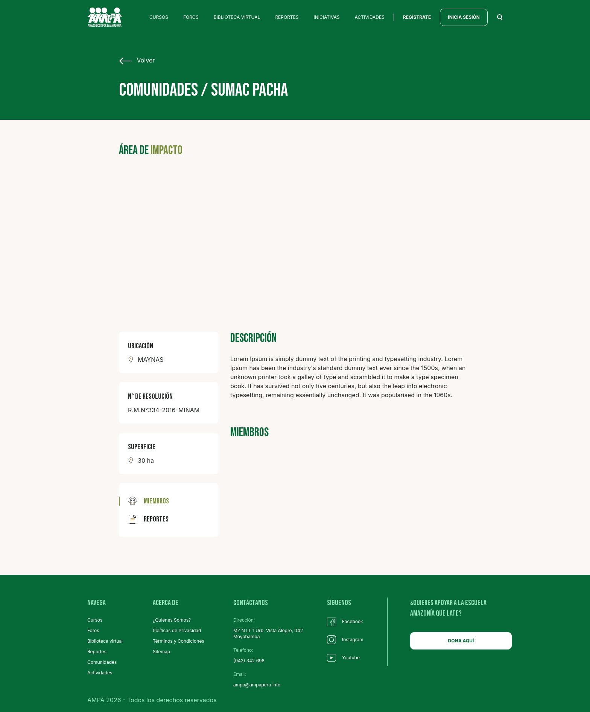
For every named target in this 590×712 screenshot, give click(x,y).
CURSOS (158, 17)
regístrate (417, 17)
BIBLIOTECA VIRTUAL (237, 17)
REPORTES (286, 17)
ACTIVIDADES (370, 17)
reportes (148, 519)
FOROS (191, 17)
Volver (137, 60)
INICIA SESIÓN (464, 17)
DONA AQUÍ (461, 640)
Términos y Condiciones (178, 641)
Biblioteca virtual (105, 641)
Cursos (94, 620)
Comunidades (102, 662)
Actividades (99, 672)
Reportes (96, 651)
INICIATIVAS (327, 17)
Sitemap (161, 651)
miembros (148, 501)
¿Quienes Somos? (172, 620)
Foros (93, 630)
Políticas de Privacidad (177, 630)
